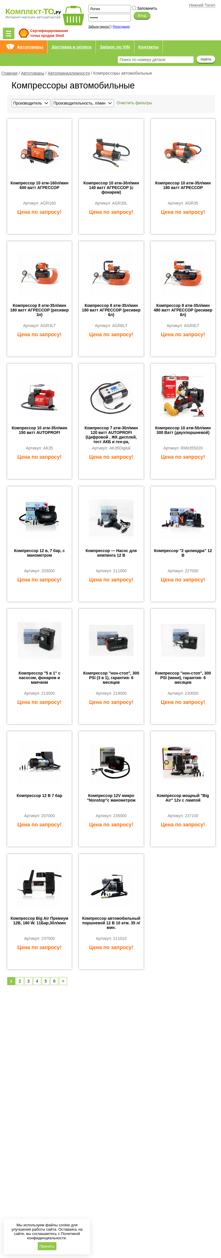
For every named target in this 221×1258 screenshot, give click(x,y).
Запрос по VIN (115, 46)
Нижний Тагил (202, 5)
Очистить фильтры (134, 103)
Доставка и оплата (71, 46)
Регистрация (121, 26)
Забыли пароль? (99, 26)
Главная (9, 73)
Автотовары (30, 46)
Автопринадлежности (69, 73)
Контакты (148, 46)
